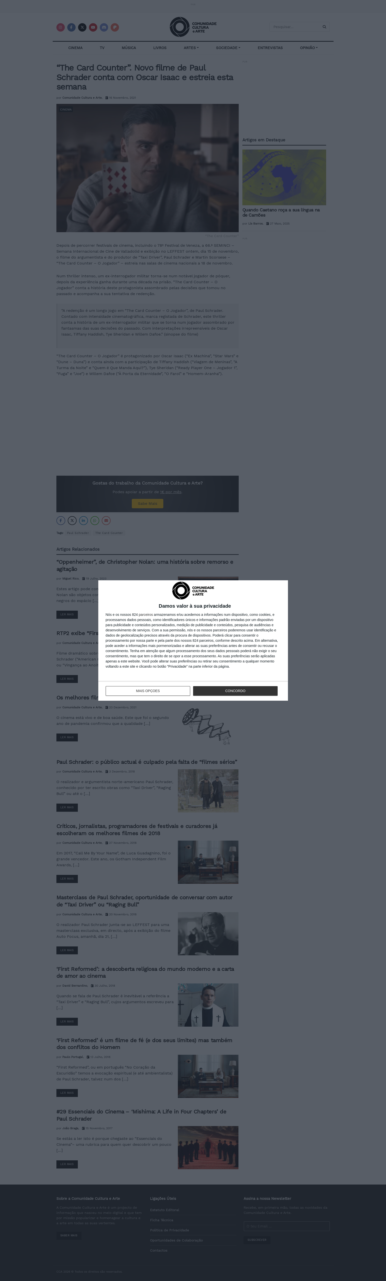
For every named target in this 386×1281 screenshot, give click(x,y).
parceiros (146, 615)
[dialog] (193, 640)
